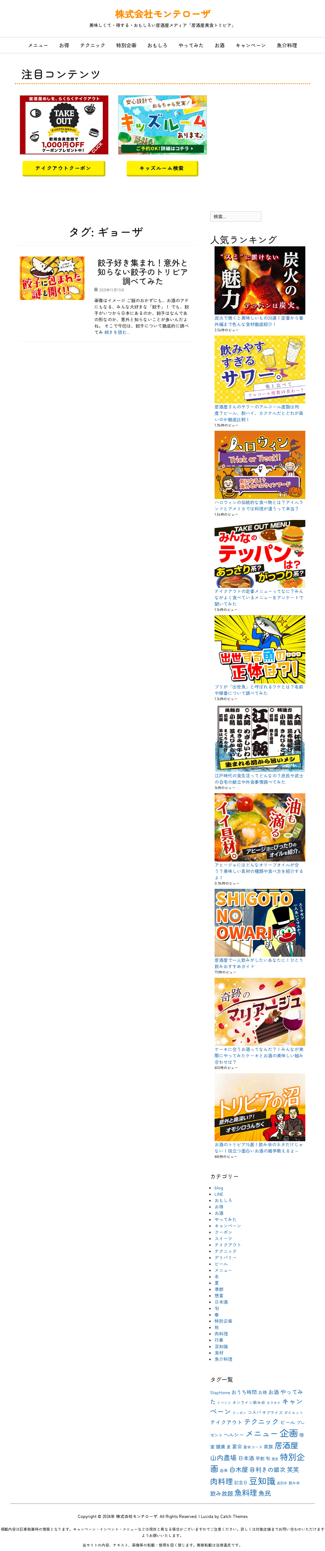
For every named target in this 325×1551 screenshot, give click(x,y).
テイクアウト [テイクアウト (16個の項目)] (226, 1422)
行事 (219, 1340)
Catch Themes (234, 1516)
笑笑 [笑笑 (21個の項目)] (293, 1469)
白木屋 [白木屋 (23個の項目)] (238, 1469)
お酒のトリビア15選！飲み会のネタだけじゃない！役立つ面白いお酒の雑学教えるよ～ (259, 1147)
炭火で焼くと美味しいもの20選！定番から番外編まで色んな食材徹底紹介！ (259, 321)
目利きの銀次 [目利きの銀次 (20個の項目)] (267, 1469)
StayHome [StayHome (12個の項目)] (220, 1392)
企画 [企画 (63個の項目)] (289, 1432)
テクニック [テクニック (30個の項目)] (261, 1421)
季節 (219, 1289)
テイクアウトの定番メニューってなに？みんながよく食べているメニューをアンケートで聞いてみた (259, 597)
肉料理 (221, 1333)
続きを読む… (117, 332)
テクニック (92, 45)
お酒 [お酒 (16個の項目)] (273, 1392)
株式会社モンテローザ (162, 14)
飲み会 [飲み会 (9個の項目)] (294, 1482)
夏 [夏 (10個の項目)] (229, 1447)
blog (219, 1187)
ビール (221, 1264)
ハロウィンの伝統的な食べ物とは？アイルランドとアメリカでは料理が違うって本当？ (259, 505)
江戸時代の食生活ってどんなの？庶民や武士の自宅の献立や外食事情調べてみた (259, 778)
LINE (219, 1194)
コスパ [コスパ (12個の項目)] (254, 1412)
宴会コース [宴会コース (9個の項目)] (252, 1446)
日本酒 (221, 1302)
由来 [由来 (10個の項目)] (224, 1470)
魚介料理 (287, 45)
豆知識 (221, 1346)
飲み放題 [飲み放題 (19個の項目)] (221, 1493)
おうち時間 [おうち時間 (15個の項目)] (244, 1392)
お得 (64, 45)
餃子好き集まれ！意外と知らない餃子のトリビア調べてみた (142, 271)
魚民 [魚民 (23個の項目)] (264, 1493)
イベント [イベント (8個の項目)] (224, 1402)
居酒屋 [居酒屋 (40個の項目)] (286, 1445)
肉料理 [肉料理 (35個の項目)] (221, 1481)
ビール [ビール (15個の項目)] (287, 1422)
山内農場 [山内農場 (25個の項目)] (223, 1457)
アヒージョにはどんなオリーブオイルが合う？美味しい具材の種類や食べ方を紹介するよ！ (259, 871)
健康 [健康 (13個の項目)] (220, 1446)
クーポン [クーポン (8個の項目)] (239, 1412)
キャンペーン (250, 45)
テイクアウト (228, 1244)
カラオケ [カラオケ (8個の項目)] (274, 1402)
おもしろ (157, 45)
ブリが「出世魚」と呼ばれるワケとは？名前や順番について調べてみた (259, 689)
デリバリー (226, 1257)
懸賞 (219, 1295)
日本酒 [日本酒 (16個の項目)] (246, 1458)
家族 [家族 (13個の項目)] (268, 1446)
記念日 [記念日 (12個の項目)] (241, 1482)
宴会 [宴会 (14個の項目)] (237, 1446)
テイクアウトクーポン (63, 168)
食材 (219, 1352)
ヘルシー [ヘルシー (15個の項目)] (234, 1434)
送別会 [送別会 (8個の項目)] (282, 1483)
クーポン (223, 1232)
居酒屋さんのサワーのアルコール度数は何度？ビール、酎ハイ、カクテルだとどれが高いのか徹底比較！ (259, 413)
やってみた (191, 45)
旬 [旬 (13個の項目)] (268, 1458)
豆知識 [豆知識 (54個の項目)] (262, 1480)
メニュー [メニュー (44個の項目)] (261, 1433)
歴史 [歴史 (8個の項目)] (275, 1458)
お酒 (220, 45)
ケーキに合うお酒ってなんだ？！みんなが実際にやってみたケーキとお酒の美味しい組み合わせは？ (259, 1055)
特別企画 (126, 45)
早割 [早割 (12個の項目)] (259, 1458)
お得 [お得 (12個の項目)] (262, 1392)
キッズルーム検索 (161, 168)
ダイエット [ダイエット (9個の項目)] (293, 1412)
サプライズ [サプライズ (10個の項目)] (272, 1412)
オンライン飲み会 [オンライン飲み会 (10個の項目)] (248, 1402)
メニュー (38, 45)
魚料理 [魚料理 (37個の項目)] (245, 1492)
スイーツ (223, 1238)
